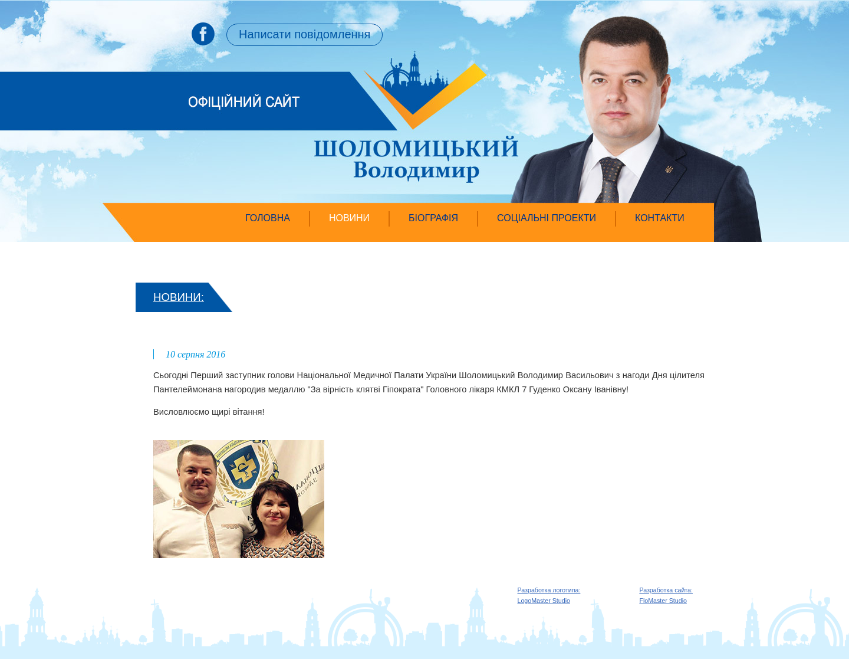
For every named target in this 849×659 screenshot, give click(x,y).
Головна (267, 218)
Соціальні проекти (546, 218)
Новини (349, 218)
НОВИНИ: (178, 297)
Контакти (660, 218)
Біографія (433, 218)
